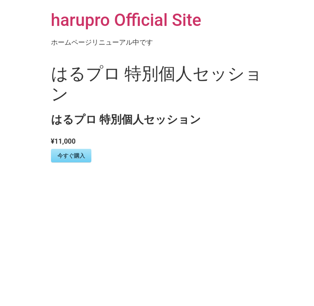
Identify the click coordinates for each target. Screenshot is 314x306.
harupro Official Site (126, 20)
